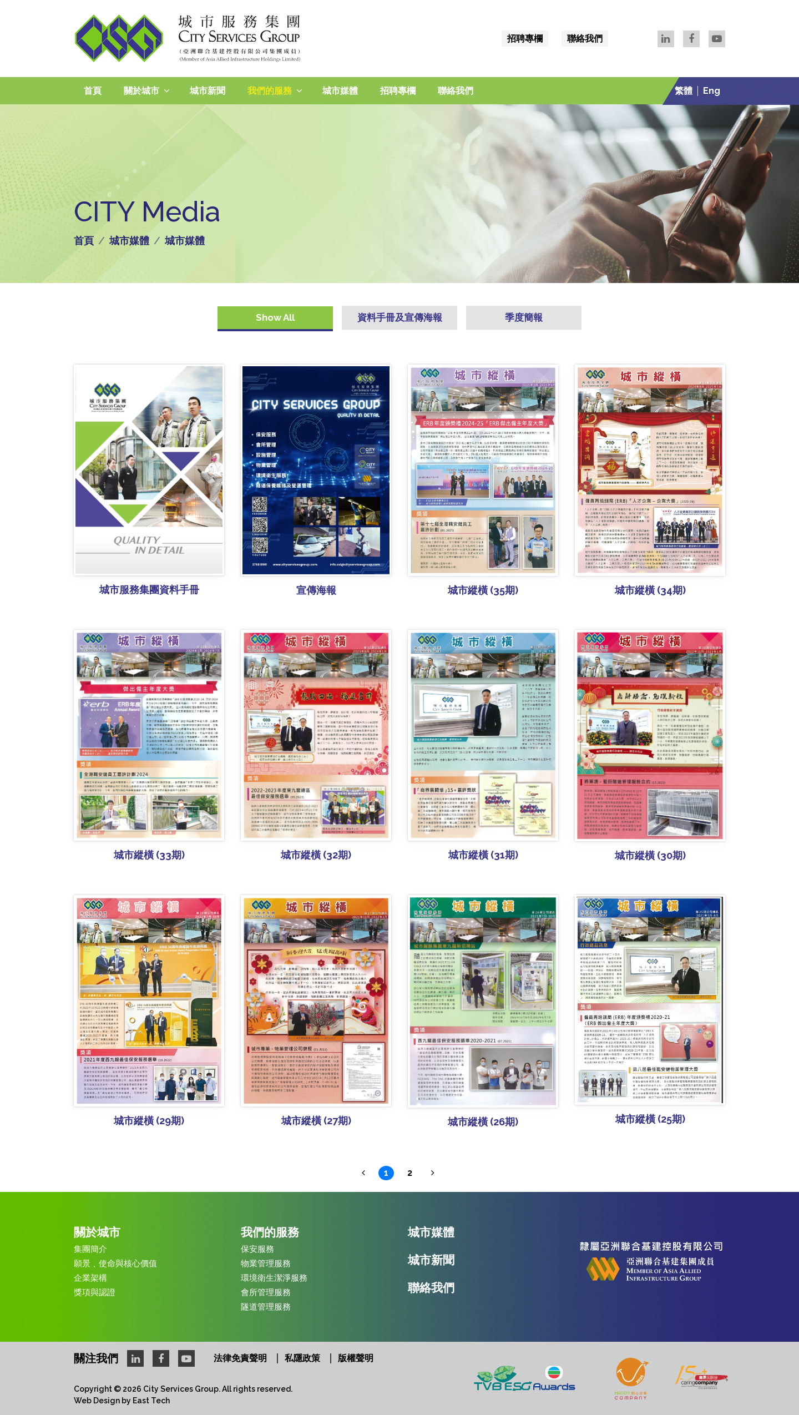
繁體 (683, 91)
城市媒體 (340, 90)
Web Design (97, 1400)
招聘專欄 (525, 38)
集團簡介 (90, 1249)
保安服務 (257, 1249)
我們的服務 (269, 90)
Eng (711, 91)
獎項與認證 (94, 1292)
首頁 (93, 90)
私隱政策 (302, 1358)
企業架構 (90, 1278)
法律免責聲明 (240, 1358)
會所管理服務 (266, 1292)
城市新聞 (207, 90)
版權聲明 (355, 1358)
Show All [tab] (275, 317)
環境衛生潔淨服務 (274, 1278)
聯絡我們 (585, 38)
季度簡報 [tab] (524, 317)
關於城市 (141, 90)
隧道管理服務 (266, 1307)
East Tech (151, 1400)
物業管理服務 (266, 1264)
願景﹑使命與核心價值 (115, 1264)
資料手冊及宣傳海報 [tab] (399, 317)
